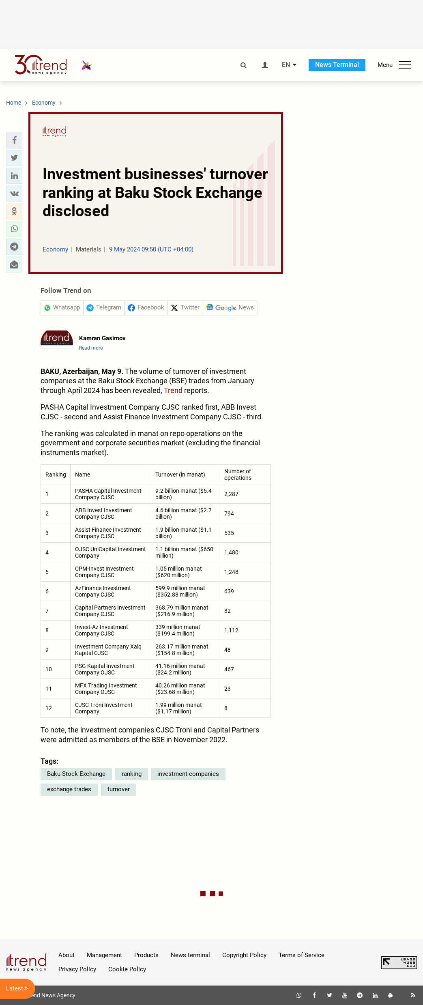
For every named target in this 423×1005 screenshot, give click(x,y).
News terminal (190, 955)
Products (146, 955)
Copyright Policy (244, 955)
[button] (14, 140)
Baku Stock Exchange (76, 773)
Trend (173, 390)
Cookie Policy (127, 969)
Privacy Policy (77, 969)
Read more (91, 348)
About (66, 955)
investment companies (188, 773)
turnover (118, 789)
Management (104, 955)
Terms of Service (301, 955)
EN (286, 65)
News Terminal (337, 65)
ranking (132, 773)
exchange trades (69, 789)
